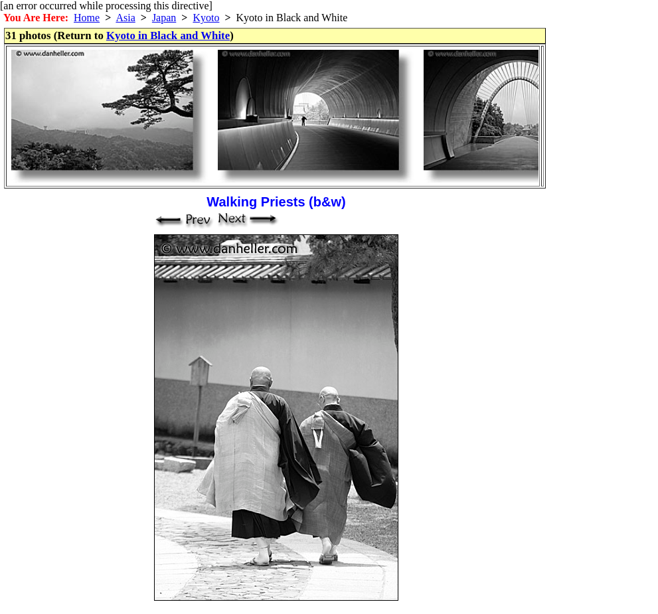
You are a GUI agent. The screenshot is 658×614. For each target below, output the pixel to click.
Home (87, 17)
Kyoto (206, 17)
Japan (164, 17)
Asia (125, 17)
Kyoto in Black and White (168, 35)
